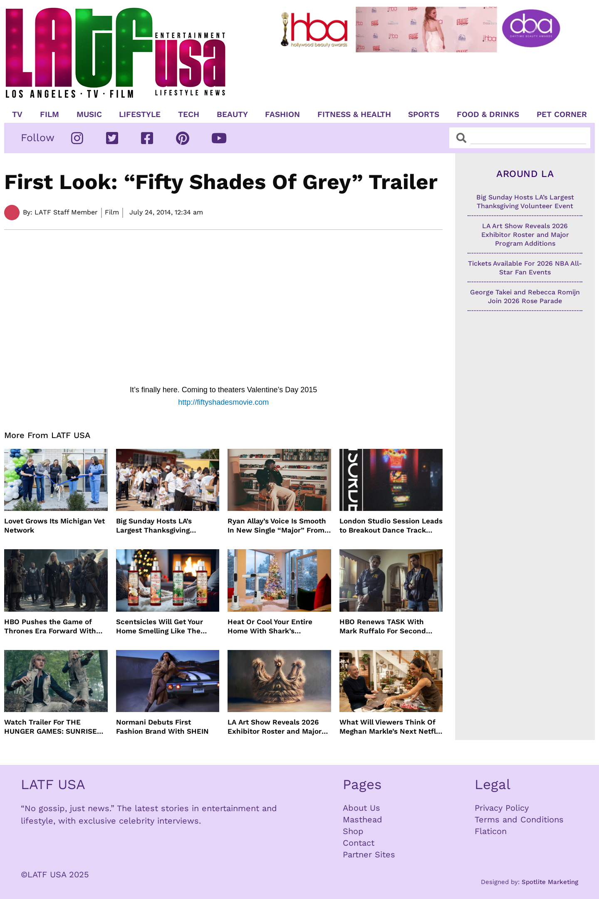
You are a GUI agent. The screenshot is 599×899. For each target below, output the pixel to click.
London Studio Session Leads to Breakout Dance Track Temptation (391, 526)
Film (49, 114)
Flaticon (491, 831)
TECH (188, 114)
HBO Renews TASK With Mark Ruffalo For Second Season (382, 626)
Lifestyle (140, 114)
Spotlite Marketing (550, 882)
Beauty (232, 114)
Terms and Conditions (519, 819)
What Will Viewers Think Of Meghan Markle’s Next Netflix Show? (390, 727)
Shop (353, 831)
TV (17, 114)
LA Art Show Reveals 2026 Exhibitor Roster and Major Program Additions (275, 727)
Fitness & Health (354, 114)
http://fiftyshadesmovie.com (223, 402)
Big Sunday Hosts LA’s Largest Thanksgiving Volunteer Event (154, 526)
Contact (358, 843)
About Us (361, 808)
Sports (423, 114)
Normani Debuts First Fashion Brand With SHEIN (162, 726)
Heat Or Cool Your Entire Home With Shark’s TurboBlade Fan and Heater (275, 626)
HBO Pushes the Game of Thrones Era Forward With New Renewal (50, 626)
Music (89, 114)
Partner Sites (369, 854)
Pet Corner (562, 114)
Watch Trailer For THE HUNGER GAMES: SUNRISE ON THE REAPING (50, 727)
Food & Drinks (488, 114)
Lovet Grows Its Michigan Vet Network (54, 525)
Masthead (362, 819)
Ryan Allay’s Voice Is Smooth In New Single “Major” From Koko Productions (277, 526)
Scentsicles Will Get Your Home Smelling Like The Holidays (159, 626)
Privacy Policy (502, 808)
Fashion (282, 114)
